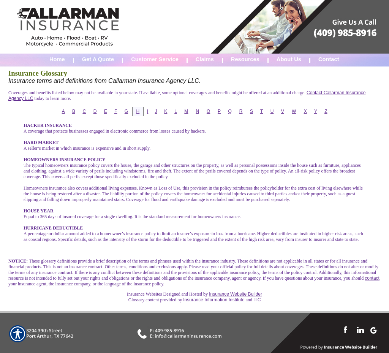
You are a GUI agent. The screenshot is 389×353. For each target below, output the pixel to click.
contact (372, 278)
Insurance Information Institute (213, 299)
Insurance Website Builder (235, 294)
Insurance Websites (144, 294)
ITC (257, 299)
